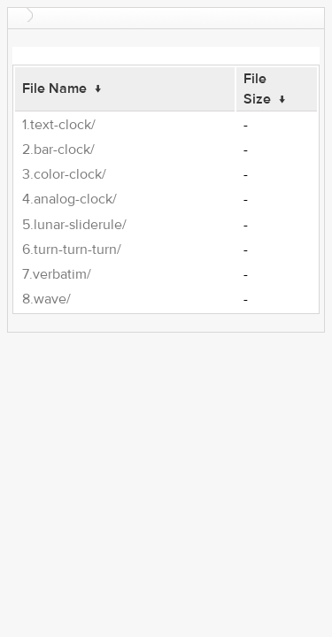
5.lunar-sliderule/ (74, 225)
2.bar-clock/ (58, 149)
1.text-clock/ (59, 125)
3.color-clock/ (64, 174)
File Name (54, 88)
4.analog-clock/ (69, 199)
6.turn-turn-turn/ (71, 249)
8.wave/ (46, 299)
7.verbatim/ (56, 274)
